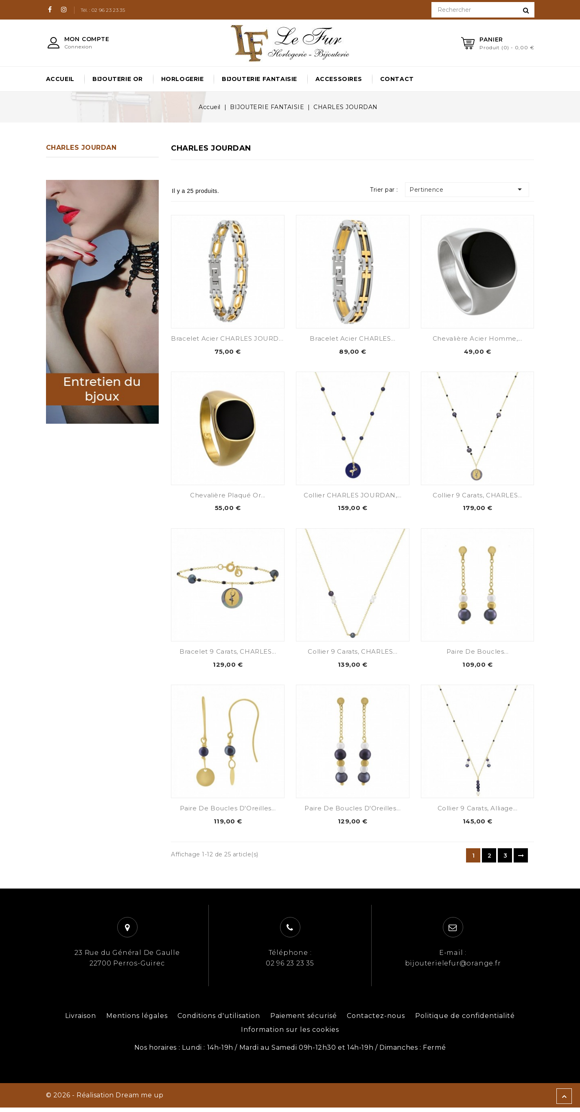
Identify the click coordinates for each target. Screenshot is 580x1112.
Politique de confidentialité (465, 1020)
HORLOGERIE (182, 79)
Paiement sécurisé (303, 1020)
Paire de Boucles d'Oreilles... (228, 812)
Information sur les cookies (290, 1034)
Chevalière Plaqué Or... (227, 496)
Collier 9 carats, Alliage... (478, 812)
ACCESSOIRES (338, 79)
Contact (397, 79)
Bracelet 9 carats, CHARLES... (227, 654)
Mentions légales (137, 1020)
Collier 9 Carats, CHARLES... (477, 496)
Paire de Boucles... (477, 654)
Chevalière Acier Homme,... (478, 338)
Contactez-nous (376, 1020)
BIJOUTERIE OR (117, 79)
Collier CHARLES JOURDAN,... (352, 496)
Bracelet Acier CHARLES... (352, 338)
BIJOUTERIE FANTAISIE (259, 79)
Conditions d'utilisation (218, 1020)
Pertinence (472, 189)
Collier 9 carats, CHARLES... (352, 654)
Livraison (80, 1020)
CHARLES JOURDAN (81, 147)
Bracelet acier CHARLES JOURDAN (230, 338)
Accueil (60, 79)
